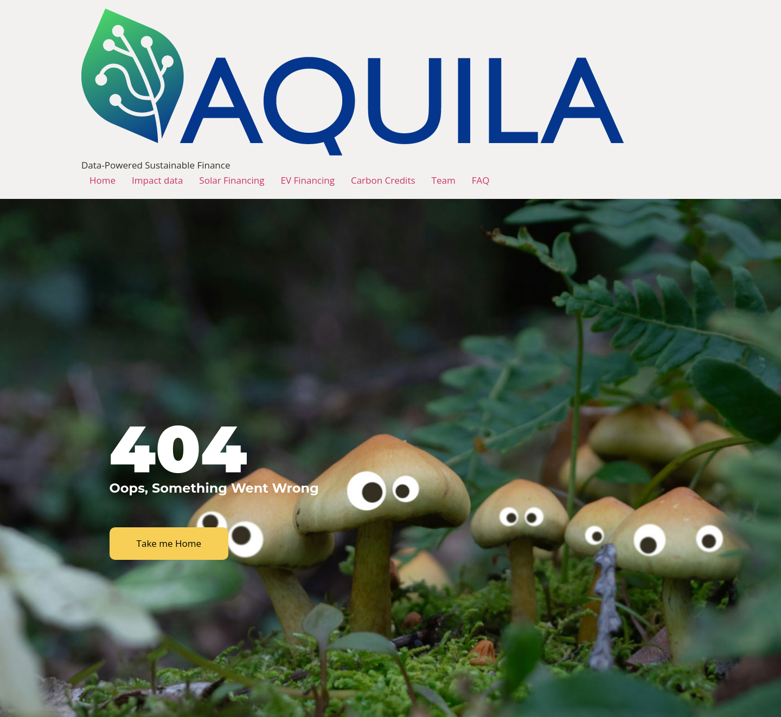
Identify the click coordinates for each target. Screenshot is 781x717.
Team (444, 180)
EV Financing (307, 180)
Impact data (157, 180)
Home (102, 180)
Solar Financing (231, 180)
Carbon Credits (383, 180)
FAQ (481, 180)
